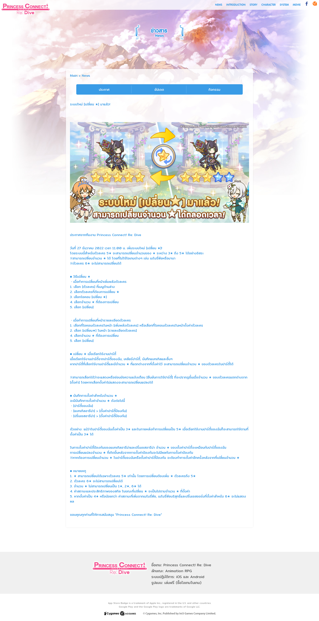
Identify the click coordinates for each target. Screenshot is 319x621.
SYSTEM (284, 4)
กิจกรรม (214, 89)
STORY (253, 4)
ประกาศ (104, 89)
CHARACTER (268, 4)
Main (74, 75)
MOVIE (296, 4)
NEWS (218, 4)
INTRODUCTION (236, 4)
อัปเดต (159, 89)
